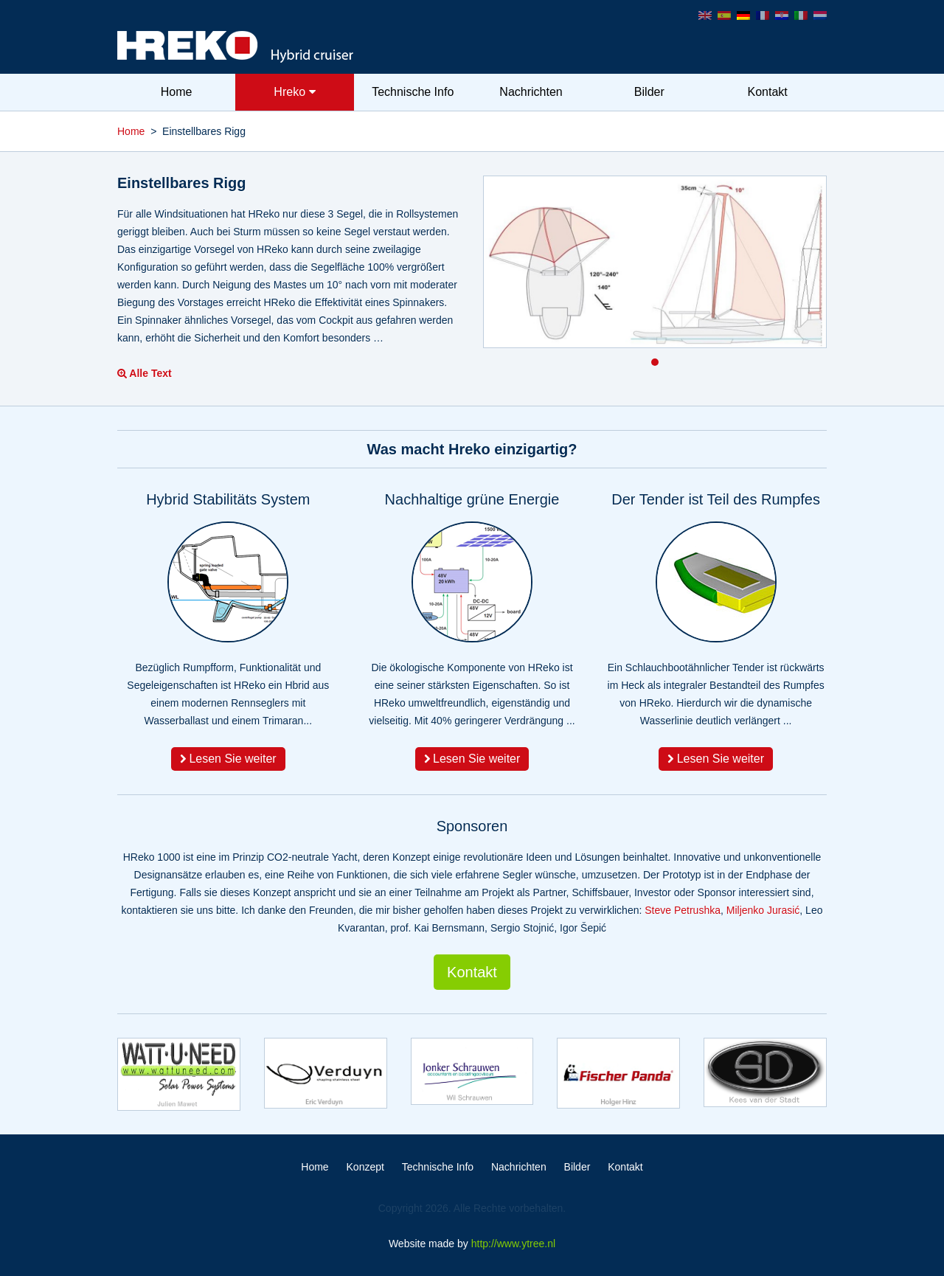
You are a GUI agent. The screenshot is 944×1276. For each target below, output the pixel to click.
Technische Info (413, 92)
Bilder (649, 92)
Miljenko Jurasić (763, 910)
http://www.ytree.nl (513, 1243)
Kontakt (767, 92)
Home (176, 92)
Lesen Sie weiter (228, 758)
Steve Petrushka (683, 910)
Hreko (294, 92)
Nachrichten (530, 92)
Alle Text (144, 373)
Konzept (365, 1167)
